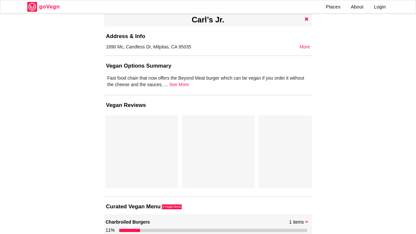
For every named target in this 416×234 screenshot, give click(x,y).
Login (380, 6)
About (357, 6)
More (305, 46)
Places (333, 6)
